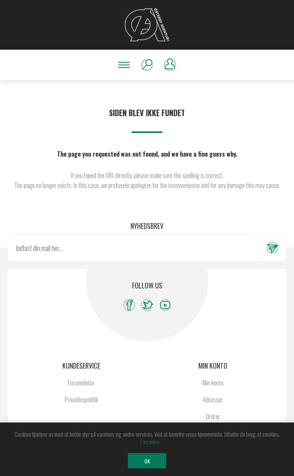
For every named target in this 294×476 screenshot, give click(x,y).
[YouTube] (165, 305)
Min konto (213, 382)
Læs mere (150, 441)
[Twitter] (147, 305)
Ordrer (213, 416)
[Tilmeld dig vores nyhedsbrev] (133, 248)
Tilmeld (272, 248)
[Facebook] (129, 305)
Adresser (213, 399)
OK (147, 461)
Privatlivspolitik (81, 399)
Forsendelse (81, 382)
